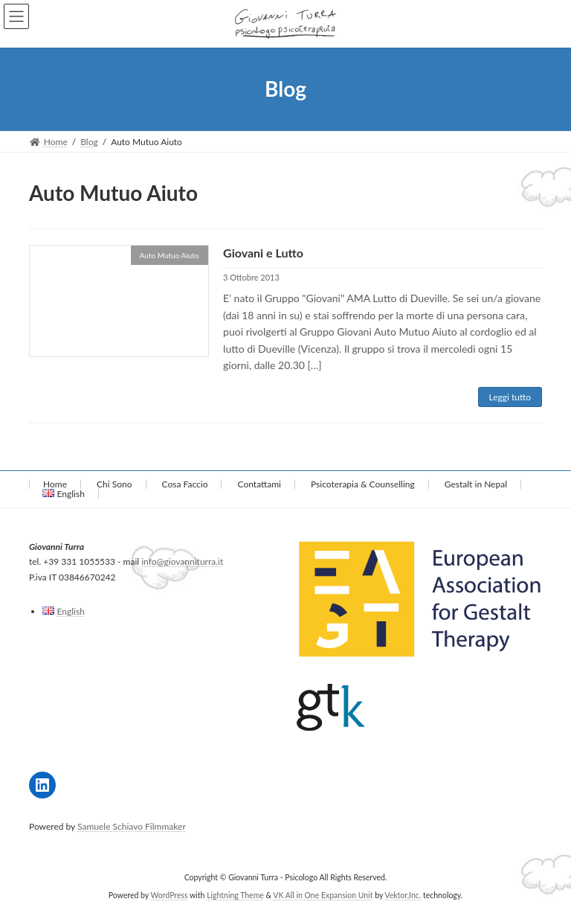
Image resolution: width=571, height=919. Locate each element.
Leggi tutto (510, 397)
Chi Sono (114, 484)
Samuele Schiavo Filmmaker (131, 826)
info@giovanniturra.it (182, 562)
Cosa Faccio (185, 484)
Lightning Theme (235, 895)
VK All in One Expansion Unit (322, 895)
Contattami (259, 484)
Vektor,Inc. (402, 895)
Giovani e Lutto (263, 253)
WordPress (168, 895)
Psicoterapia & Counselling (363, 484)
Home (55, 484)
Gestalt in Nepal (476, 484)
